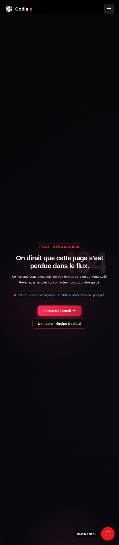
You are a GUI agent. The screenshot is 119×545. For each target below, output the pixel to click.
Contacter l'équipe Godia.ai (59, 323)
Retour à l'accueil (59, 311)
